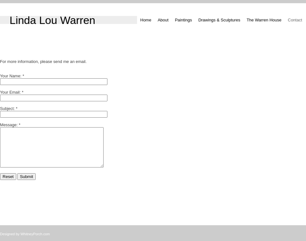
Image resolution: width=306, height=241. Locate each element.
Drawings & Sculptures (219, 20)
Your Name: (10, 76)
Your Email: (10, 92)
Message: (9, 124)
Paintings (183, 20)
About (163, 20)
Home (145, 20)
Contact (295, 20)
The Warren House (264, 20)
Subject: (7, 108)
